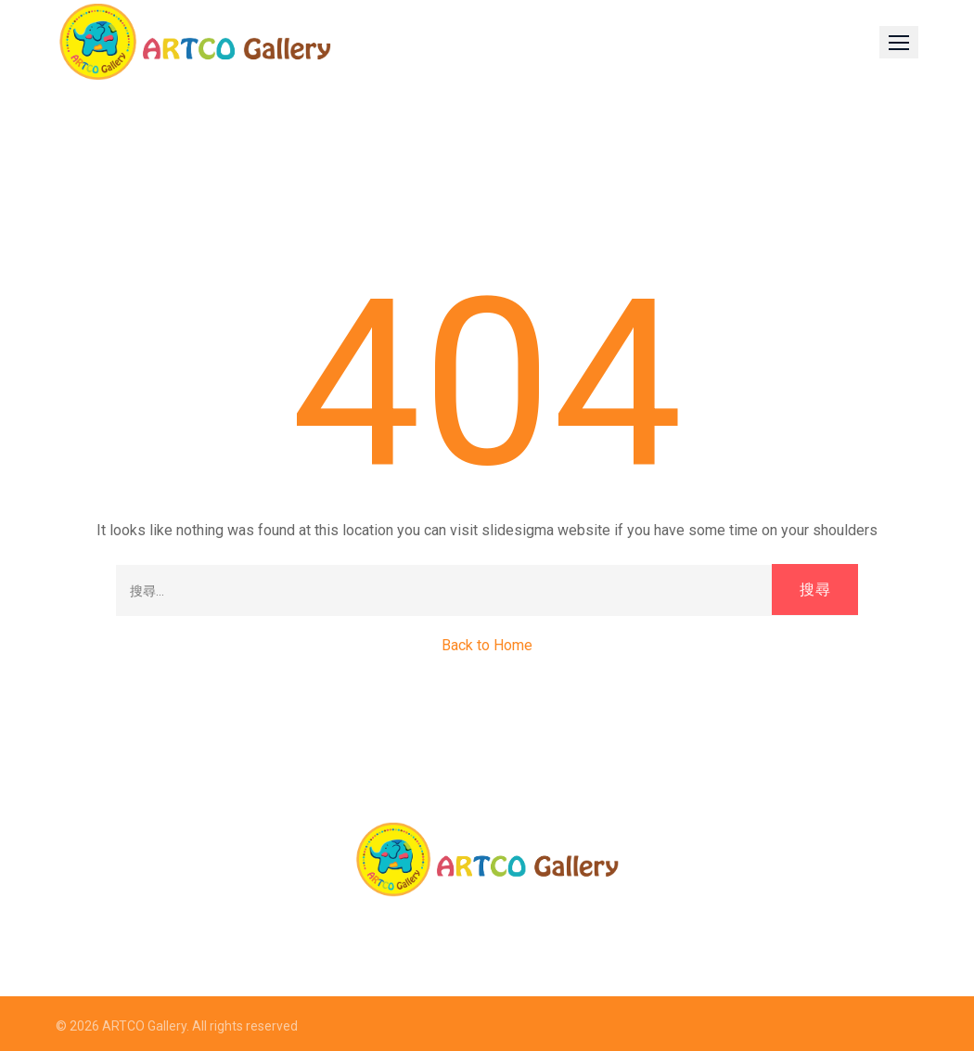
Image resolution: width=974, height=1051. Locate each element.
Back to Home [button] (487, 645)
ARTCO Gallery (144, 1026)
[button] (898, 42)
